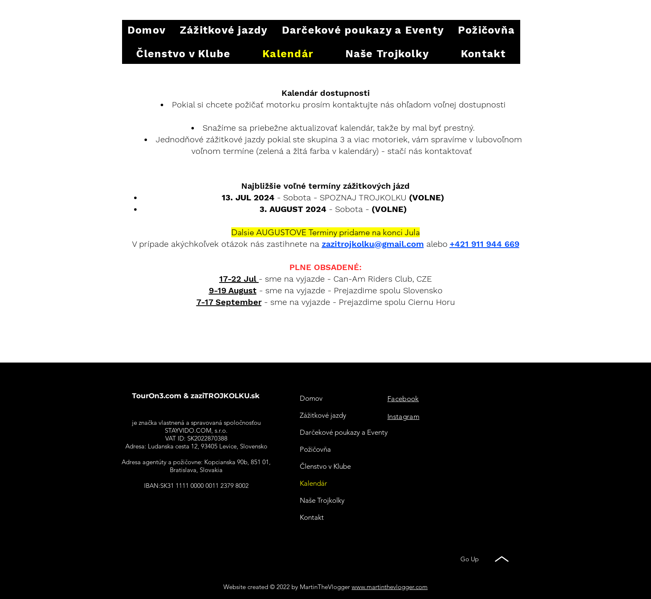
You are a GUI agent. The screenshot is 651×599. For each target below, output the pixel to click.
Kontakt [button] (312, 517)
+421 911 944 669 (484, 244)
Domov (311, 398)
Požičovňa (315, 449)
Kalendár (313, 483)
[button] (483, 54)
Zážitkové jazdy (323, 415)
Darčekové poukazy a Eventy (343, 432)
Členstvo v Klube (325, 466)
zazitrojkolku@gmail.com (373, 244)
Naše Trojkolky (322, 500)
